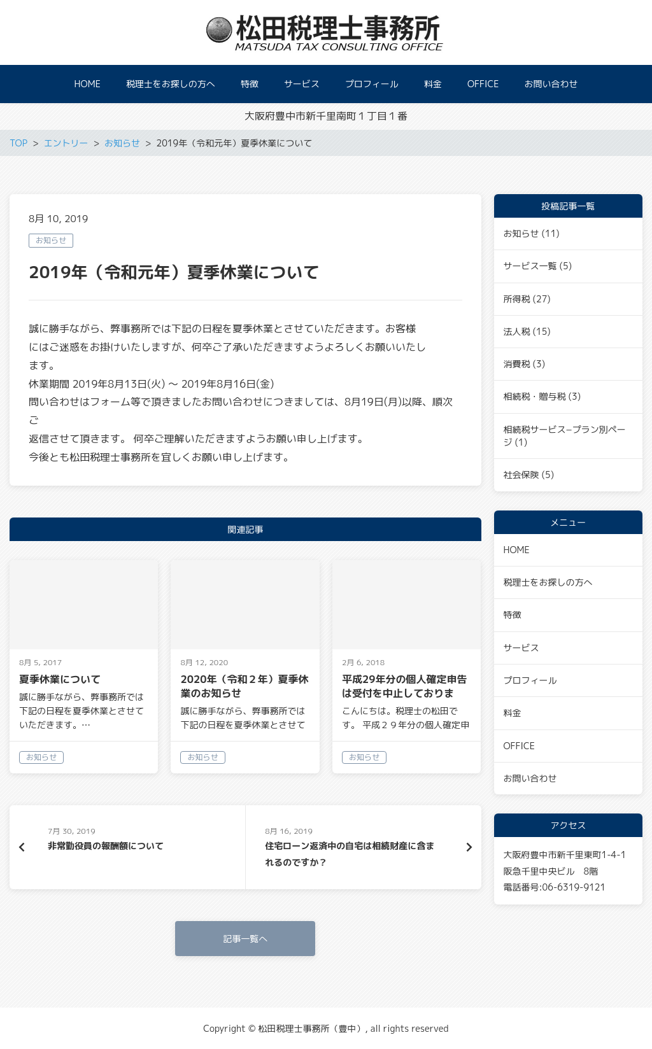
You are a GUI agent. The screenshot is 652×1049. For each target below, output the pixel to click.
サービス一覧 (530, 266)
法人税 (517, 331)
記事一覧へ (245, 939)
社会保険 (521, 474)
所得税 (517, 299)
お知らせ (51, 240)
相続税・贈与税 (535, 396)
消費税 (517, 364)
